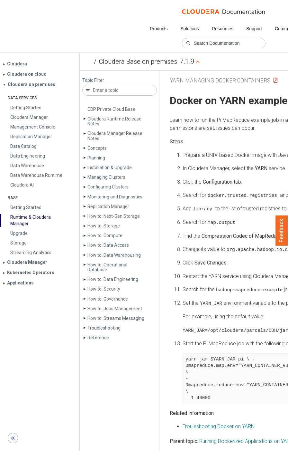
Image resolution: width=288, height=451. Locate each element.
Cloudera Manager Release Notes (114, 136)
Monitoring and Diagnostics (114, 196)
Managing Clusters (106, 177)
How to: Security (103, 289)
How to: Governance (107, 299)
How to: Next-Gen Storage (113, 216)
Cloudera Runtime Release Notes (114, 121)
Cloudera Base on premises (138, 61)
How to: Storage (103, 225)
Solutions (189, 28)
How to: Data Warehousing (114, 255)
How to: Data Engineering (112, 279)
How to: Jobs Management (114, 308)
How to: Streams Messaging (115, 318)
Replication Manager (108, 206)
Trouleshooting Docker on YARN (219, 425)
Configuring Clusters (108, 186)
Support (254, 28)
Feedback (282, 231)
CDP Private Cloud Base (111, 109)
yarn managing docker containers (220, 80)
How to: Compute (104, 235)
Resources (222, 28)
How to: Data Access (108, 245)
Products (158, 28)
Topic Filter (93, 80)
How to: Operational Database (107, 267)
